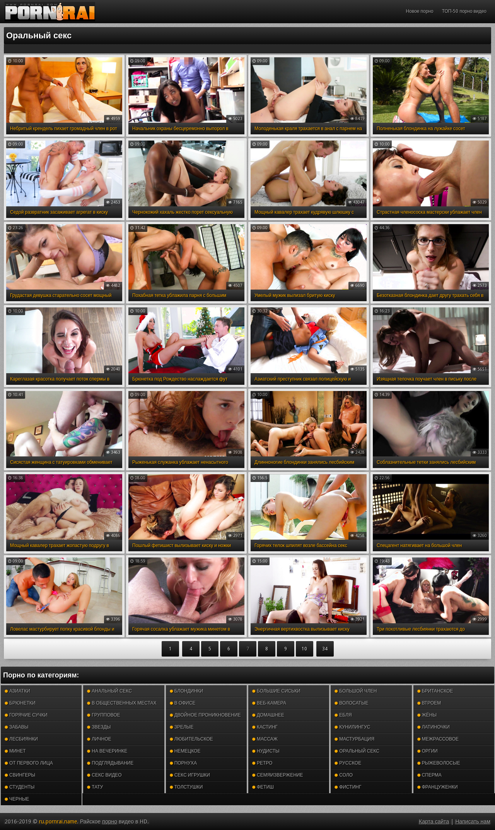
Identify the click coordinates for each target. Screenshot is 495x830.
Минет (15, 751)
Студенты (19, 787)
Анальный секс (109, 691)
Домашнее (268, 715)
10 (304, 649)
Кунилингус (352, 727)
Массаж (265, 739)
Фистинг (348, 787)
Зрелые (182, 727)
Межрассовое (438, 739)
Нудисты (266, 751)
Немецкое (185, 751)
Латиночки (433, 727)
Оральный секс (357, 751)
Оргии (427, 751)
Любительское (191, 739)
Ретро (262, 763)
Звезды (99, 727)
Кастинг (265, 727)
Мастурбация (354, 739)
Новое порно (420, 11)
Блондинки (186, 691)
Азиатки (17, 691)
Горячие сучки (26, 715)
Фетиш (263, 787)
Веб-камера (269, 703)
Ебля (343, 715)
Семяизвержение (277, 775)
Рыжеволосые (438, 763)
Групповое (103, 715)
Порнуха (183, 763)
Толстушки (186, 787)
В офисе (183, 703)
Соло (344, 775)
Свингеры (20, 775)
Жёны (427, 715)
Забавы (17, 727)
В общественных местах (121, 703)
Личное (99, 739)
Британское (435, 691)
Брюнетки (20, 703)
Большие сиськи (276, 691)
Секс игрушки (190, 775)
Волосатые (351, 703)
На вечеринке (107, 751)
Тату (95, 787)
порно (109, 821)
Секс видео (104, 775)
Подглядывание (110, 763)
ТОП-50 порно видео (464, 11)
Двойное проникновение (205, 715)
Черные (17, 799)
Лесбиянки (21, 739)
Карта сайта (434, 821)
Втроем (429, 703)
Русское (348, 763)
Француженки (437, 787)
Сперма (429, 775)
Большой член (356, 691)
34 (325, 649)
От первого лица (29, 763)
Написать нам (472, 821)
